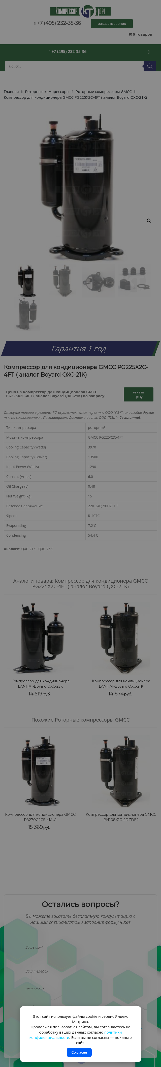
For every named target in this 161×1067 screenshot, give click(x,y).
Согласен (79, 1052)
